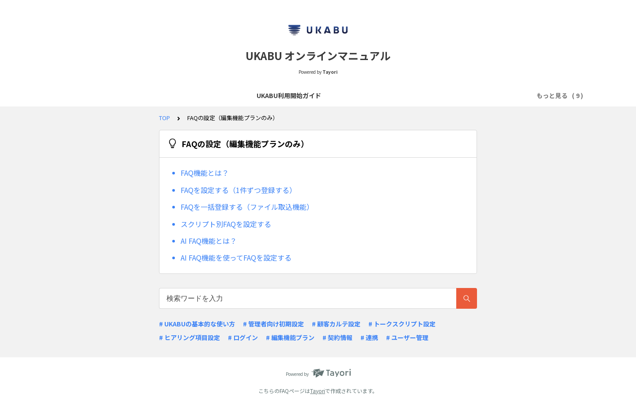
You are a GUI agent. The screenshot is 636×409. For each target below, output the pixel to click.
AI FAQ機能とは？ (209, 240)
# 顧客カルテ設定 (336, 323)
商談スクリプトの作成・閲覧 (178, 95)
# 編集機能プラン (290, 337)
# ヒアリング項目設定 (189, 337)
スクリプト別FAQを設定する (226, 224)
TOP (164, 118)
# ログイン (243, 337)
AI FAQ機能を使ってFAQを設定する (236, 257)
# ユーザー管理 (407, 337)
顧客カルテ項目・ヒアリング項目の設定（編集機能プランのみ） (426, 95)
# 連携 (369, 337)
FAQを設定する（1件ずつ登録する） (238, 190)
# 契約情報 (337, 337)
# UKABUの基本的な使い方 (197, 323)
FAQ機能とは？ (205, 172)
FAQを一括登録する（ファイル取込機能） (247, 206)
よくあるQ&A (250, 95)
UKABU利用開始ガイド (93, 95)
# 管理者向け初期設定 (273, 323)
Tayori (317, 390)
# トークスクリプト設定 (401, 323)
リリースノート (303, 95)
